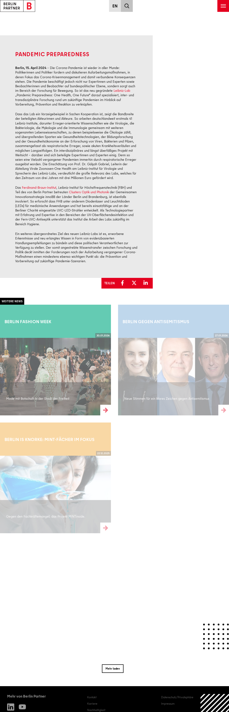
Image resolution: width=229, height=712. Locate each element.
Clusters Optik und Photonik (89, 192)
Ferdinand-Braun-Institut (39, 187)
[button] (123, 283)
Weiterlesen (7, 360)
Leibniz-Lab (122, 90)
